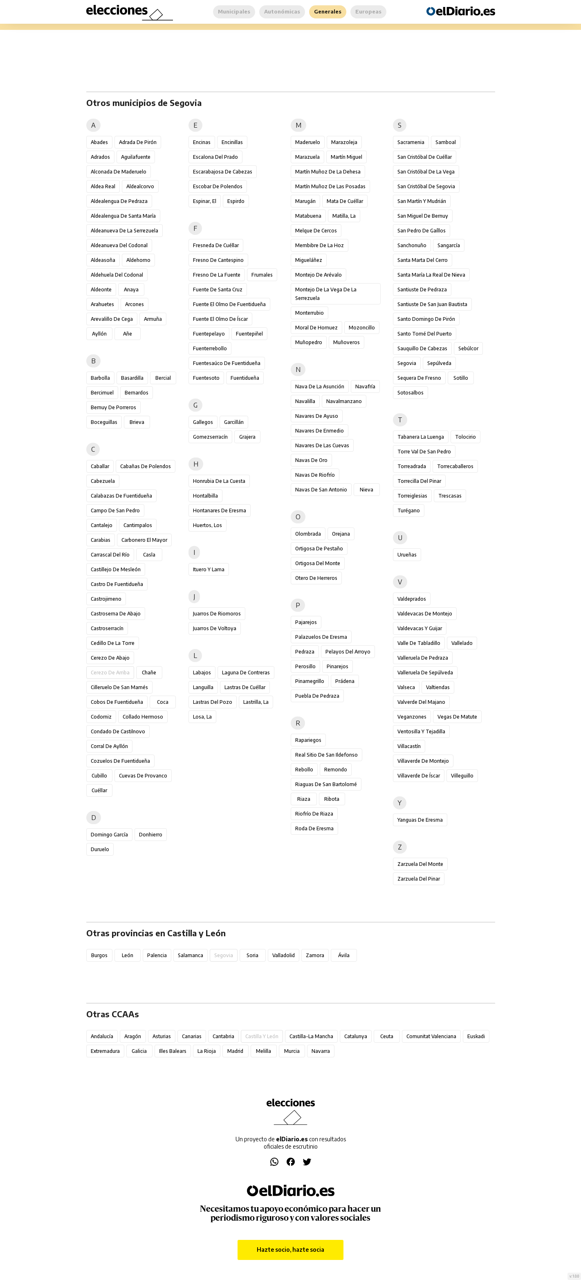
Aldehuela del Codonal (117, 275)
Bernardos (136, 393)
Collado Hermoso (143, 717)
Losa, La (202, 717)
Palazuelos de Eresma (321, 637)
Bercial (163, 378)
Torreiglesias (412, 496)
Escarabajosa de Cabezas (222, 172)
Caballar (100, 466)
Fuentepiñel (249, 334)
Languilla (203, 687)
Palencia (157, 955)
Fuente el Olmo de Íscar (220, 319)
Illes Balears (172, 1051)
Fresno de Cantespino (218, 260)
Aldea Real (103, 186)
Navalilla (305, 401)
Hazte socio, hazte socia (290, 1249)
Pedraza (304, 652)
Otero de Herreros (316, 578)
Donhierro (150, 835)
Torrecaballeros (455, 466)
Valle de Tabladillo (418, 643)
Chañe (149, 672)
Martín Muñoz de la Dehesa (328, 172)
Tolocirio (465, 437)
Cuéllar (99, 790)
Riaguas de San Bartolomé (326, 784)
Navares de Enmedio (319, 431)
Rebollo (304, 769)
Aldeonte (101, 289)
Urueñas (407, 555)
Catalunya (355, 1036)
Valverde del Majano (421, 702)
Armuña (153, 319)
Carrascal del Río (110, 555)
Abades (99, 142)
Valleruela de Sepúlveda (425, 672)
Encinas (202, 142)
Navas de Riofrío (315, 475)
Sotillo (460, 378)
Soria (252, 955)
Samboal (445, 142)
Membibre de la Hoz (319, 245)
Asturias (162, 1036)
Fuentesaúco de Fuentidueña (226, 363)
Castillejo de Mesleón (116, 569)
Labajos (202, 672)
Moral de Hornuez (316, 328)
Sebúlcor (468, 348)
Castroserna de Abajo (116, 614)
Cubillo (99, 776)
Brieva (137, 422)
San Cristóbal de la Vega (426, 172)
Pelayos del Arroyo (347, 652)
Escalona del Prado (215, 157)
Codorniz (101, 717)
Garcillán (234, 422)
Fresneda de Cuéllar (216, 245)
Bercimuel (102, 393)
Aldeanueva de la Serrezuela (124, 231)
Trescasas (450, 496)
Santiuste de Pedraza (422, 289)
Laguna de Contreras (246, 672)
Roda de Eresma (314, 828)
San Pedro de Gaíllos (421, 231)
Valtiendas (438, 687)
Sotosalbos (410, 393)
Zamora (315, 955)
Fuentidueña (245, 378)
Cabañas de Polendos (145, 466)
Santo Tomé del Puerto (424, 334)
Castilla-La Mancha (311, 1036)
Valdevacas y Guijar (419, 628)
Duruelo (100, 849)
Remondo (335, 769)
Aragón (132, 1036)
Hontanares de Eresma (219, 510)
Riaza (303, 799)
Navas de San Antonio (321, 490)
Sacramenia (410, 142)
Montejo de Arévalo (318, 275)
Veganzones (411, 717)
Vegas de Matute (457, 717)
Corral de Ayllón (109, 746)
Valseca (406, 687)
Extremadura (105, 1051)
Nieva (366, 490)
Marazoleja (344, 142)
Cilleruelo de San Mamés (119, 687)
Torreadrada (411, 466)
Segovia (406, 363)
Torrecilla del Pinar (419, 481)
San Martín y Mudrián (421, 201)
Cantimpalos (137, 525)
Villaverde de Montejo (423, 761)
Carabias (100, 540)
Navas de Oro (311, 460)
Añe (127, 334)
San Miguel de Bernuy (422, 216)
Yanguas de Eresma (420, 820)
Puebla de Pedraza (317, 696)
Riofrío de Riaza (314, 814)
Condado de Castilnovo (118, 731)
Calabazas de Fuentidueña (121, 496)
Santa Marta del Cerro (422, 260)
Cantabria (223, 1036)
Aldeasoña (103, 260)
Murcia (292, 1051)
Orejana (341, 534)
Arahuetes (102, 304)
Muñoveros (346, 342)
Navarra (321, 1051)
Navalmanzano (344, 401)
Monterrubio (309, 313)
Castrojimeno (106, 599)
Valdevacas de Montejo (424, 614)
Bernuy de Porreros (113, 407)
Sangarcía (448, 245)
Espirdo (236, 201)
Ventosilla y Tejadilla (421, 731)
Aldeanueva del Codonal (119, 245)
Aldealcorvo (140, 186)
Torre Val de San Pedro (424, 451)
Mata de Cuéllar (345, 201)
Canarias (192, 1036)
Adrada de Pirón (138, 142)
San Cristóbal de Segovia (426, 186)
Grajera (247, 437)
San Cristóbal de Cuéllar (424, 157)
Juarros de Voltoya (214, 628)
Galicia (139, 1051)
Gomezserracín (210, 437)
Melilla (263, 1051)
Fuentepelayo (209, 334)
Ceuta (386, 1036)
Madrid (235, 1051)
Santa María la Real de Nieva (431, 275)
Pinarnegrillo (309, 681)
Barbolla (100, 378)
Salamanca (190, 955)
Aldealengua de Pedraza (119, 201)
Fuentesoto (206, 378)
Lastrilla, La (256, 702)
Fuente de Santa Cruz (217, 289)
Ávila (344, 955)
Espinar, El (204, 201)
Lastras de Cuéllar (244, 687)
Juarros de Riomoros (217, 614)
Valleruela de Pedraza (422, 658)
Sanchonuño (411, 245)
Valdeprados (411, 599)
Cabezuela (103, 481)
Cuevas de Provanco (143, 776)
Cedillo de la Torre (113, 643)
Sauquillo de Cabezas (422, 348)
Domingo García (109, 835)
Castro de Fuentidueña (117, 584)
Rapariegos (308, 740)
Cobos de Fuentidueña (117, 702)
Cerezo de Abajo (110, 658)
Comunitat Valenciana (431, 1036)
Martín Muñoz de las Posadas (330, 186)
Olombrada (308, 534)
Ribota (331, 799)
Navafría (365, 386)
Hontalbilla (205, 496)
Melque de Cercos (316, 231)
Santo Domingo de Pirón (426, 319)
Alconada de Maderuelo (118, 172)
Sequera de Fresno (419, 378)
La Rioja (206, 1051)
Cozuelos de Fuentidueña (120, 761)
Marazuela (307, 157)
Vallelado (462, 643)
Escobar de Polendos (217, 186)
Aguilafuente (135, 157)
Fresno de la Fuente (216, 275)
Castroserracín (107, 628)
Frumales (262, 275)
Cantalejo (101, 525)
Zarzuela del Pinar (418, 879)
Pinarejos (337, 666)
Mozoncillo (362, 328)
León (127, 955)
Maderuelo (307, 142)
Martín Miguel (346, 157)
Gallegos (203, 422)
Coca (162, 702)
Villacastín (409, 746)
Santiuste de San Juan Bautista (432, 304)
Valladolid (283, 955)
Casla (149, 555)
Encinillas (232, 142)
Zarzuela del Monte (420, 864)
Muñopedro (308, 342)
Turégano (408, 510)
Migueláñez (308, 260)
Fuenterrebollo (210, 348)
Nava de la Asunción (319, 386)
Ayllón (99, 334)
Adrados (100, 157)
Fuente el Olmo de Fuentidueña (229, 304)
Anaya (131, 289)
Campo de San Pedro (115, 510)
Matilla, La (344, 216)
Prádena (344, 681)
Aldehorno (138, 260)
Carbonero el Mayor (144, 540)
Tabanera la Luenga (420, 437)
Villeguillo (462, 776)
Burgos (99, 955)
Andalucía (102, 1036)
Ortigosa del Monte (317, 563)
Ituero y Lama (208, 569)
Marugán (305, 201)
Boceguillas (104, 422)
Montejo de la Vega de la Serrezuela (326, 293)
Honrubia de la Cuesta (219, 481)
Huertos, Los (207, 525)
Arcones (134, 304)
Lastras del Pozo (212, 702)
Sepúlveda (439, 363)
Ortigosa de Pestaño (319, 548)
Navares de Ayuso (316, 416)
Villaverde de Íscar (418, 776)
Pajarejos (306, 622)
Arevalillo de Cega (112, 319)
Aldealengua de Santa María (123, 216)
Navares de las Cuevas (322, 445)
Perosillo (305, 666)
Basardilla (132, 378)
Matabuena (308, 216)
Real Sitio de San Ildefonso (326, 755)
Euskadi (476, 1036)
